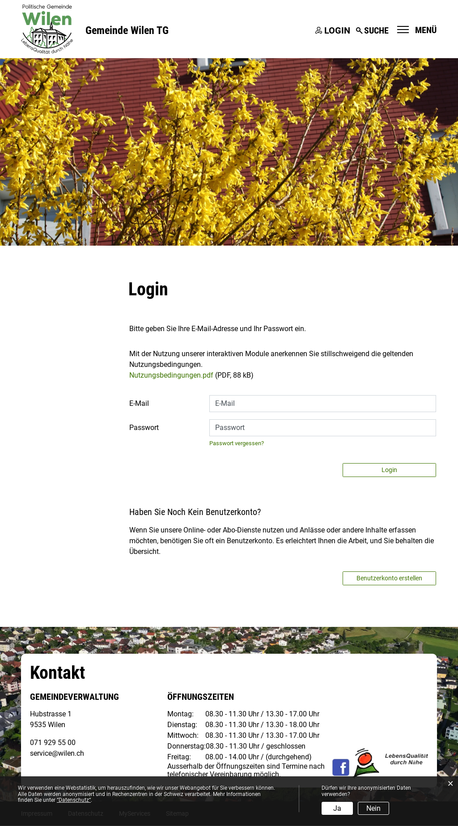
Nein (373, 808)
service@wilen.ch (57, 753)
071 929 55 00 (53, 743)
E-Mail (139, 404)
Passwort (144, 428)
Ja (337, 808)
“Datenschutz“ (74, 800)
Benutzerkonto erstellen (389, 578)
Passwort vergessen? (236, 443)
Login (337, 30)
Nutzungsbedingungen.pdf (171, 375)
